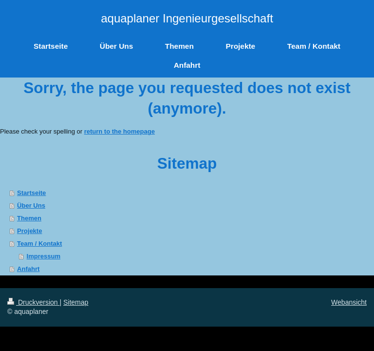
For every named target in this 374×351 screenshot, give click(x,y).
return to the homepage (119, 131)
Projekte (29, 230)
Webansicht (349, 302)
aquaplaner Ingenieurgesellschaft (187, 18)
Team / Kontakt (39, 243)
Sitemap (75, 302)
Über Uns (31, 205)
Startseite (31, 192)
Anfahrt (28, 269)
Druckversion (33, 302)
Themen (29, 218)
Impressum (43, 256)
